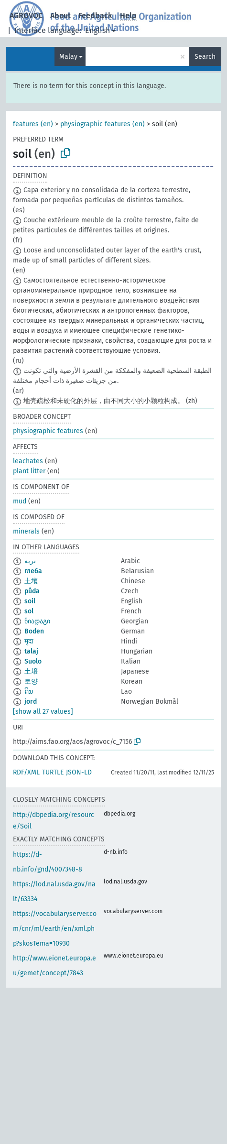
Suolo (33, 661)
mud (19, 501)
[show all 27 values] (43, 712)
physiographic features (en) (102, 124)
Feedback (95, 15)
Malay (68, 57)
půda (32, 591)
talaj (31, 651)
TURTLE (53, 772)
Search (205, 57)
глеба (33, 571)
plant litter (29, 471)
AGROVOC (26, 15)
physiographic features (48, 431)
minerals (26, 531)
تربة (30, 561)
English (97, 30)
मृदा (28, 641)
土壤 (31, 581)
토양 (31, 681)
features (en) (33, 124)
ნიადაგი (37, 621)
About (60, 15)
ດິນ (28, 691)
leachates (28, 461)
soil (29, 601)
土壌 (31, 671)
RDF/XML (26, 772)
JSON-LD (79, 772)
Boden (34, 631)
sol (28, 611)
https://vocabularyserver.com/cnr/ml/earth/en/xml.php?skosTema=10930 (55, 929)
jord (30, 701)
